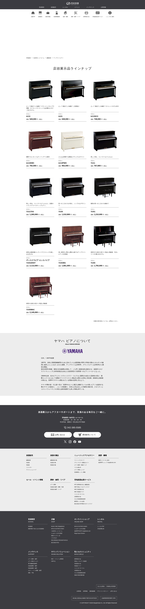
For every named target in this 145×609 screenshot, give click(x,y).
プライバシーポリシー (102, 591)
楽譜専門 (82, 531)
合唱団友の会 (77, 496)
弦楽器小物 (53, 462)
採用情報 (85, 591)
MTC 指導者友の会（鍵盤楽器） (82, 484)
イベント (77, 7)
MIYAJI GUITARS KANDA (57, 528)
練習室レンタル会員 (79, 501)
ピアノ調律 (53, 484)
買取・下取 (31, 572)
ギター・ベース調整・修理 (34, 570)
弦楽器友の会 (77, 563)
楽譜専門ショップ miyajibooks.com (107, 462)
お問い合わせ (60, 435)
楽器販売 (53, 7)
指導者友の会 (77, 559)
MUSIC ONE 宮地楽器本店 (57, 526)
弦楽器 (28, 462)
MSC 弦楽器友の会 (79, 489)
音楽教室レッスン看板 (79, 472)
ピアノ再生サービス (33, 561)
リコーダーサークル (79, 494)
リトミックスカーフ (79, 460)
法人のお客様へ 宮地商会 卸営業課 (107, 586)
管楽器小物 (53, 465)
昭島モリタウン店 (55, 535)
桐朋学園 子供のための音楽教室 (36, 528)
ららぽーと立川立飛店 (56, 533)
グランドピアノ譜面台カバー (81, 462)
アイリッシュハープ (31, 469)
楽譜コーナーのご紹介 (103, 460)
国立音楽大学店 (55, 542)
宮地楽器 (28, 58)
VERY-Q (53, 561)
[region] (72, 14)
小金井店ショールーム (38, 58)
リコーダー (29, 467)
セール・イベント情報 (34, 480)
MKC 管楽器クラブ (79, 491)
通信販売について (89, 435)
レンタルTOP (100, 526)
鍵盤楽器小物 (53, 460)
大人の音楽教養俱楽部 (79, 499)
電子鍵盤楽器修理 (32, 563)
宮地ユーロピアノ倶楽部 (80, 561)
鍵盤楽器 (49, 58)
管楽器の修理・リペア (55, 489)
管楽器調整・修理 (32, 568)
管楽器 (28, 465)
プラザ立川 (54, 538)
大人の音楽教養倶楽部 (79, 572)
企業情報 (79, 591)
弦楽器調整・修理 (32, 566)
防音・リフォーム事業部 (57, 559)
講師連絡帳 (92, 591)
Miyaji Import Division (79, 533)
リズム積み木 (77, 467)
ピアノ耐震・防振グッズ (80, 465)
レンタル (65, 7)
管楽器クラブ (77, 566)
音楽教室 (30, 526)
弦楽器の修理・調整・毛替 (57, 487)
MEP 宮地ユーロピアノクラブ (81, 487)
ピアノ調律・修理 (32, 559)
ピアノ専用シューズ (79, 469)
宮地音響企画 (100, 528)
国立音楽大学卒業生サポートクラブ (83, 503)
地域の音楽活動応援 (79, 575)
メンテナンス (90, 7)
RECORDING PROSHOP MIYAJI (59, 540)
